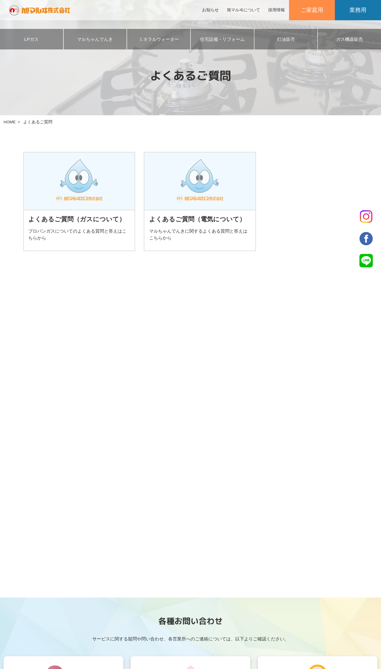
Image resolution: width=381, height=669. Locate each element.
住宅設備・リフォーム (222, 39)
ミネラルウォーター (159, 39)
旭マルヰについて (243, 10)
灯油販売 (286, 39)
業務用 (357, 10)
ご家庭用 (312, 10)
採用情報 (276, 10)
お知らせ (210, 10)
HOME (10, 122)
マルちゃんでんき (95, 39)
